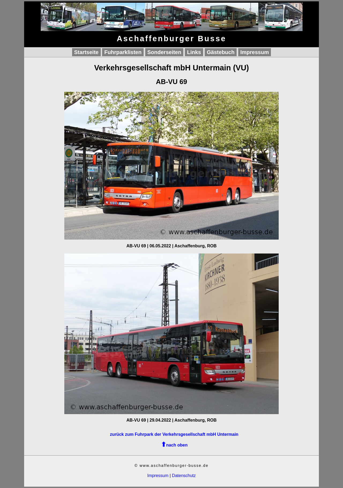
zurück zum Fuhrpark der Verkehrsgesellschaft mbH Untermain (174, 434)
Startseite (86, 52)
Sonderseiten (164, 52)
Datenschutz (184, 475)
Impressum (254, 52)
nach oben (177, 445)
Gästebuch (220, 52)
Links (194, 52)
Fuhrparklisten (122, 52)
